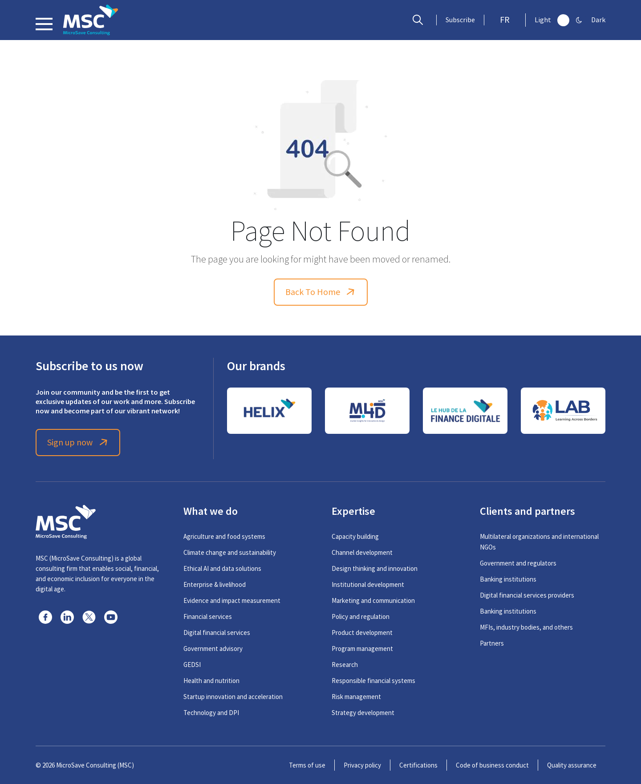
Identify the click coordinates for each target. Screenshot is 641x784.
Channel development (362, 552)
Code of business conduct (492, 765)
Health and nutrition (211, 680)
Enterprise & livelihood (214, 584)
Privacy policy (362, 765)
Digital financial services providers (527, 595)
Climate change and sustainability (229, 552)
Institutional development (368, 584)
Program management (362, 648)
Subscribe (460, 20)
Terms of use (307, 765)
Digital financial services (216, 632)
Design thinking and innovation (375, 568)
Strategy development (363, 712)
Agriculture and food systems (224, 536)
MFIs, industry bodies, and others (526, 627)
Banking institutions (508, 579)
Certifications (418, 765)
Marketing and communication (373, 600)
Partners (492, 643)
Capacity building (355, 536)
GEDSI (192, 664)
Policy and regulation (360, 616)
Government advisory (213, 648)
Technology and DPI (211, 712)
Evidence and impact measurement (231, 600)
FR (505, 19)
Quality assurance (571, 765)
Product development (362, 632)
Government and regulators (518, 563)
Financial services (207, 616)
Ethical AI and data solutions (222, 568)
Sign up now (78, 442)
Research (345, 664)
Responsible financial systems (373, 680)
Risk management (356, 696)
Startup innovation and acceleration (233, 696)
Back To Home (321, 292)
